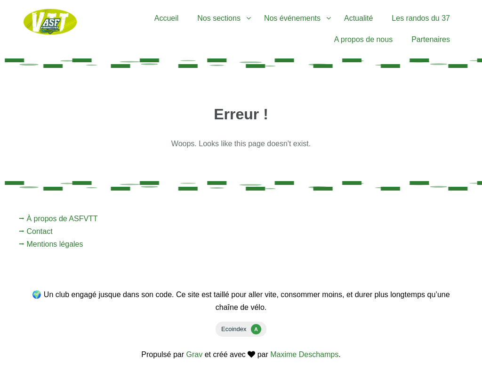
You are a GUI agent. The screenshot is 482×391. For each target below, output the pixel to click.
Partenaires (430, 39)
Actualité (358, 18)
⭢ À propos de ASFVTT (58, 219)
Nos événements (292, 18)
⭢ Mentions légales (51, 244)
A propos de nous (363, 39)
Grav (194, 354)
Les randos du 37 (421, 18)
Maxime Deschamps (304, 354)
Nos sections (219, 18)
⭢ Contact (36, 231)
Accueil (166, 18)
